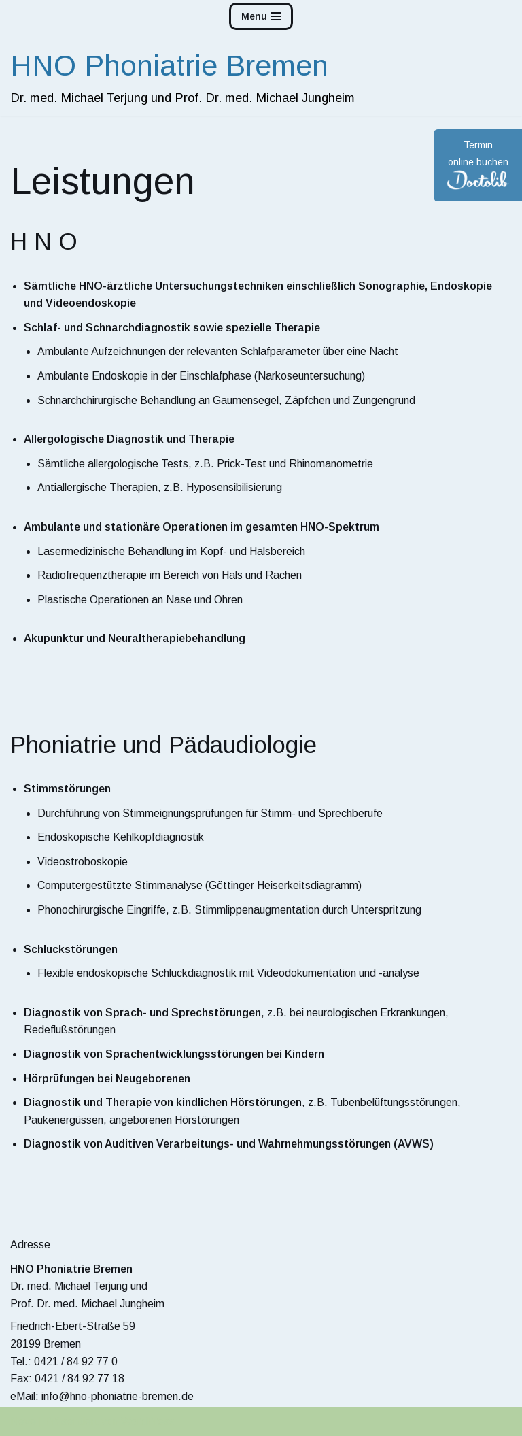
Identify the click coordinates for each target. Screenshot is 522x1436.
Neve (23, 1421)
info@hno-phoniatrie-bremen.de (117, 1396)
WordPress (148, 1421)
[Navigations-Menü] (261, 16)
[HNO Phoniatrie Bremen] (182, 74)
